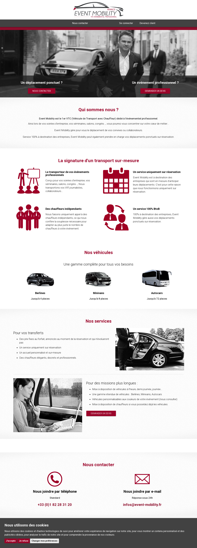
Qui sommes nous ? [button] (54, 23)
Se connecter (126, 23)
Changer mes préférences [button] (44, 541)
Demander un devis (155, 91)
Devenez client (147, 23)
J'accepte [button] (11, 541)
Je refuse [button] (23, 541)
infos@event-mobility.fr (142, 505)
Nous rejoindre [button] (104, 23)
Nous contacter (80, 23)
